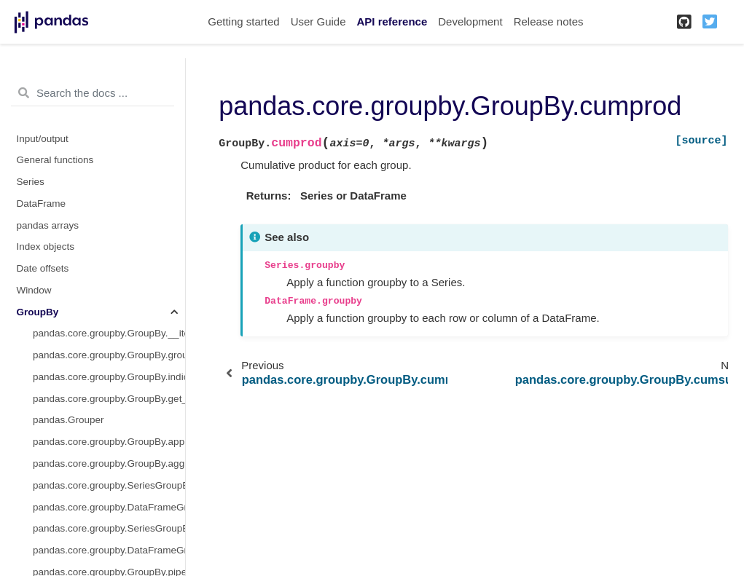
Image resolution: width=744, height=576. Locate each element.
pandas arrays (48, 225)
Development (470, 21)
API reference (392, 21)
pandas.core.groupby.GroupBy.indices (109, 376)
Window (34, 290)
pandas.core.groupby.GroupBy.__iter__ (109, 333)
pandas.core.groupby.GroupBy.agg (108, 463)
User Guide (318, 21)
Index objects (46, 246)
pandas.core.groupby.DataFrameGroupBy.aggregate (109, 507)
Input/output (42, 138)
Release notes (549, 21)
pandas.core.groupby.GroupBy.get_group (109, 398)
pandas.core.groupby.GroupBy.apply (109, 441)
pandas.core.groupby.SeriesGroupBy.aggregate (109, 485)
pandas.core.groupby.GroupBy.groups (109, 355)
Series (30, 181)
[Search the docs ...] (92, 93)
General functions (55, 159)
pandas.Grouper (68, 419)
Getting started (243, 21)
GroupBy (38, 312)
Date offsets (43, 268)
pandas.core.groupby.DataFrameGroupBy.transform (109, 550)
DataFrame (41, 203)
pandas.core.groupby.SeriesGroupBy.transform (109, 528)
